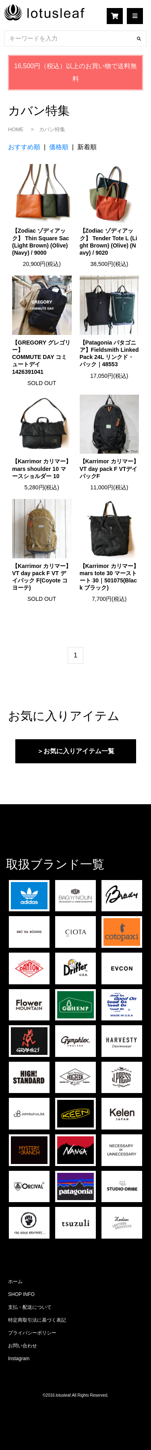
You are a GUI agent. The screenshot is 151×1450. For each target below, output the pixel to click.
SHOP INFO (21, 1294)
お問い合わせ (22, 1346)
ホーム (15, 1281)
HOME (15, 129)
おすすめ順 (24, 147)
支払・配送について (30, 1307)
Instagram (18, 1358)
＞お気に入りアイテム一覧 (75, 751)
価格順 (58, 147)
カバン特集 (52, 129)
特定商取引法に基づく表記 (37, 1320)
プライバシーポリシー (32, 1333)
